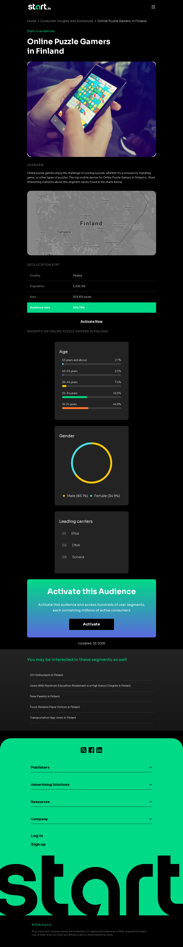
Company (39, 819)
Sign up (38, 844)
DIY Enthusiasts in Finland (46, 675)
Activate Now (92, 321)
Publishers (40, 767)
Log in (37, 835)
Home (31, 21)
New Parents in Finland (44, 696)
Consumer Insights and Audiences (66, 21)
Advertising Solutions (50, 785)
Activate (91, 624)
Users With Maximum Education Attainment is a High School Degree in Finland (80, 685)
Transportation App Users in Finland (53, 717)
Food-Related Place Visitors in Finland (55, 707)
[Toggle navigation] (152, 7)
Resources (40, 802)
